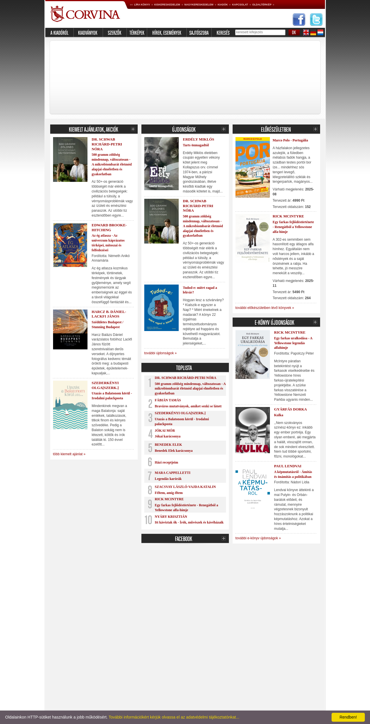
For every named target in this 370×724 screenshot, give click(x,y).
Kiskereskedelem (167, 4)
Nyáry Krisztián (171, 517)
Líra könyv (142, 4)
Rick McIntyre (169, 499)
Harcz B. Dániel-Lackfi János (109, 314)
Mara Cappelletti (172, 473)
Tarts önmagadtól (196, 145)
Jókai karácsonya (168, 436)
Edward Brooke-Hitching (109, 227)
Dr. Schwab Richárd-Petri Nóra (107, 144)
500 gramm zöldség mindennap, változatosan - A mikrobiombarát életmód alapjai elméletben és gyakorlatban (112, 164)
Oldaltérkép (262, 4)
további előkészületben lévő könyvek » (264, 308)
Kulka (278, 415)
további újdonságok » (160, 353)
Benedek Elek (168, 445)
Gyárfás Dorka (290, 409)
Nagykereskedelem (198, 4)
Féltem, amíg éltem (169, 493)
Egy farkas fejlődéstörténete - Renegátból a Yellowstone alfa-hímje (293, 227)
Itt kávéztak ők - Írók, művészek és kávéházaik (189, 522)
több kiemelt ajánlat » (69, 454)
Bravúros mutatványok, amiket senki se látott (188, 406)
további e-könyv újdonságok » (258, 538)
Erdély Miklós (198, 139)
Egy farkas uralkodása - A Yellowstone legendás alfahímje (293, 343)
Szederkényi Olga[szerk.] (105, 385)
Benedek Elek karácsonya (174, 451)
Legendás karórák (168, 479)
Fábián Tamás (168, 400)
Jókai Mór (165, 431)
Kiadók (223, 4)
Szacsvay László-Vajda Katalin (185, 487)
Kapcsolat (240, 4)
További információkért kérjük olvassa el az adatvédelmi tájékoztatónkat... (174, 717)
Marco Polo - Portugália (290, 140)
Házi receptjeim (166, 462)
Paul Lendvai (287, 466)
